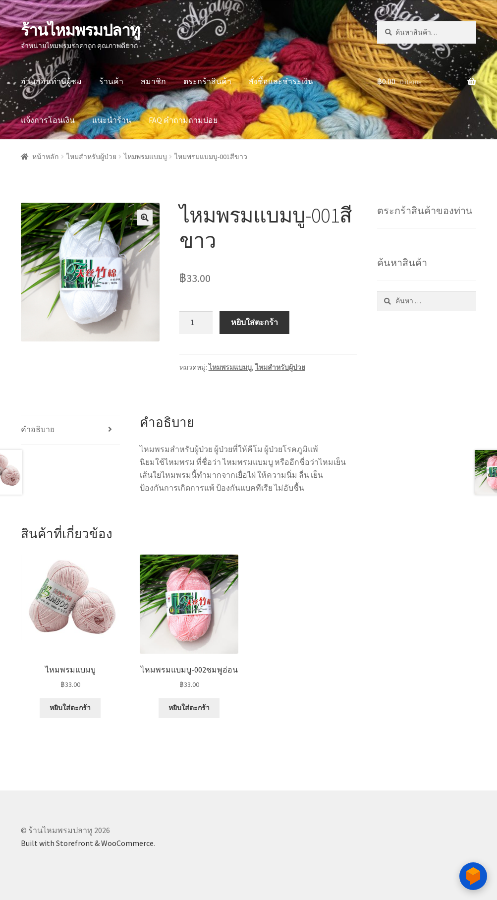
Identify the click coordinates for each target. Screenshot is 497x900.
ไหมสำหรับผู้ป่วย (91, 156)
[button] (145, 217)
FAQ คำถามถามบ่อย (183, 120)
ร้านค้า (111, 81)
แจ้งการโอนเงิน (48, 120)
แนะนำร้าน (111, 120)
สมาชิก (153, 81)
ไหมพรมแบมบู (145, 156)
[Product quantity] (196, 322)
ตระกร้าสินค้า (207, 81)
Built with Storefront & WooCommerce (87, 843)
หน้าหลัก (45, 156)
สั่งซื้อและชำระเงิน (281, 81)
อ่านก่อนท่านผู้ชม (51, 81)
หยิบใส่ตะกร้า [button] (70, 707)
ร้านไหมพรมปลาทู (80, 30)
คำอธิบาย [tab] (38, 429)
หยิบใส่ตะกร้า (254, 322)
